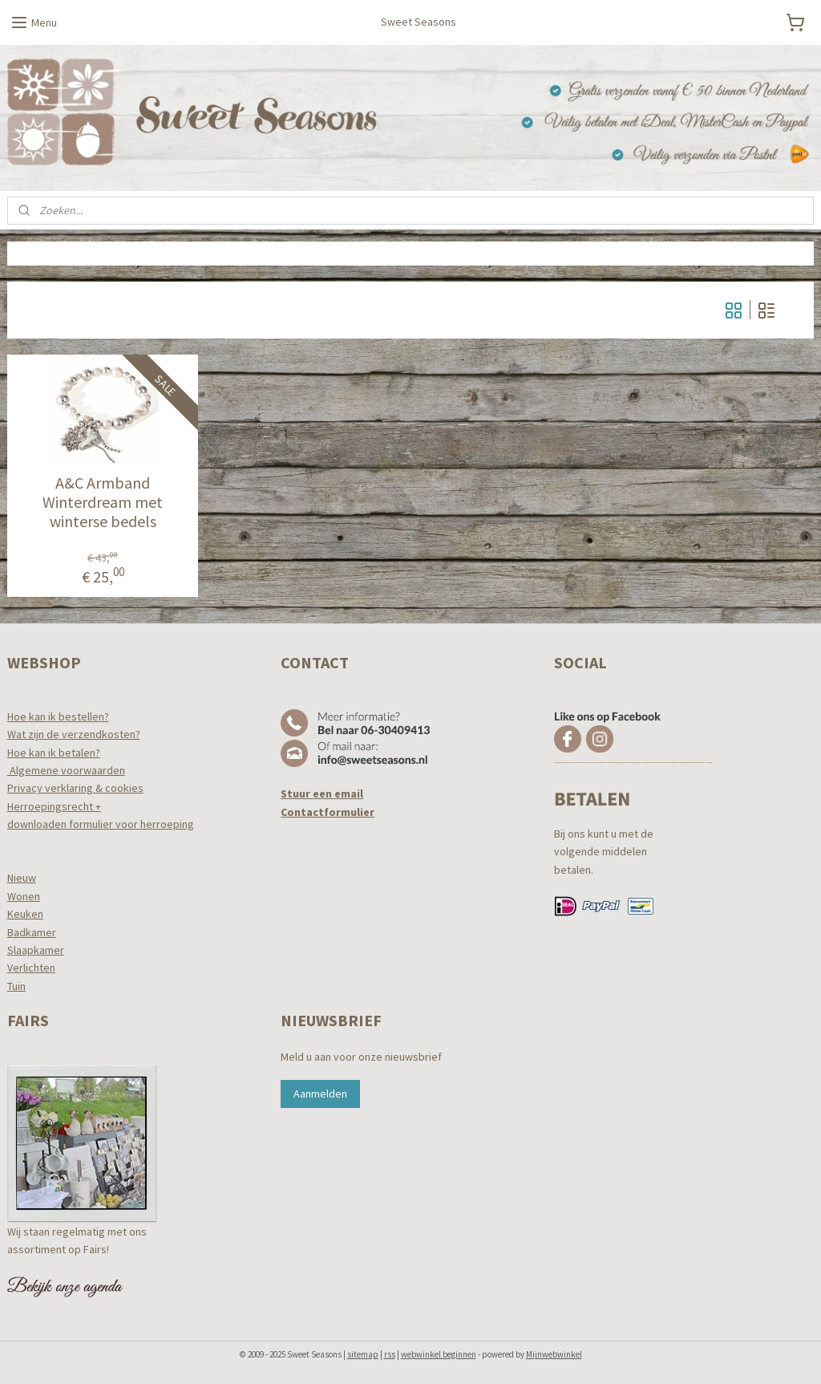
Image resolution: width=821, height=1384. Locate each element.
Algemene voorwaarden (66, 770)
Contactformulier (327, 812)
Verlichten (31, 967)
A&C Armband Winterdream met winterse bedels (102, 503)
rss (389, 1354)
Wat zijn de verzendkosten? (73, 734)
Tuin (16, 986)
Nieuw (21, 878)
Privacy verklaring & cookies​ (75, 788)
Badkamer (31, 932)
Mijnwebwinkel (554, 1354)
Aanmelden (320, 1093)
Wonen (23, 896)
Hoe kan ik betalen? (53, 752)
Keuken (25, 914)
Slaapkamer (35, 950)
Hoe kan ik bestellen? (58, 716)
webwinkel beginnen (438, 1354)
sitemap (362, 1354)
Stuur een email (322, 793)
